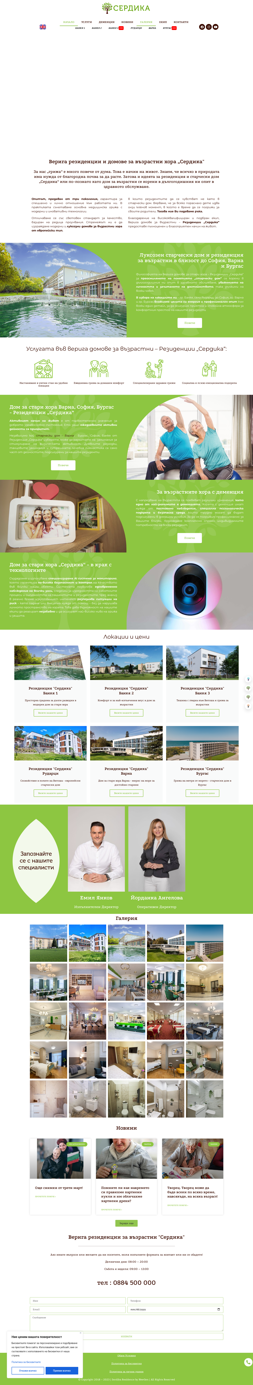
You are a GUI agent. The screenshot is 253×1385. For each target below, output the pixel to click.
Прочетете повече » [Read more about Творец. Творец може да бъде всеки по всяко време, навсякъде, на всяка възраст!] (177, 1205)
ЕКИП (163, 22)
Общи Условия (126, 1355)
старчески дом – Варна (55, 435)
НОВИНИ (127, 22)
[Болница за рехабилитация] (248, 679)
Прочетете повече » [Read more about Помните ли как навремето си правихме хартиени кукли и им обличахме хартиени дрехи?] (111, 1210)
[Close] (80, 1333)
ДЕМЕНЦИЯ (106, 22)
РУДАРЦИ (136, 28)
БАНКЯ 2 (97, 28)
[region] (45, 1354)
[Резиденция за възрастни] (248, 688)
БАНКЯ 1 (80, 28)
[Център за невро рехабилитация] (248, 706)
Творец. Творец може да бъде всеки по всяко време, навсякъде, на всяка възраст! (192, 1192)
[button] (126, 1223)
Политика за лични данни (126, 1371)
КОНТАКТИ (181, 22)
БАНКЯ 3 (116, 28)
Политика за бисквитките (26, 1362)
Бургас (170, 28)
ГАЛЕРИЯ (146, 22)
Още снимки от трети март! (59, 1188)
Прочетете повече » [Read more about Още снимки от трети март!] (45, 1196)
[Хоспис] (248, 697)
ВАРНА (152, 28)
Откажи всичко (28, 1370)
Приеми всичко (62, 1370)
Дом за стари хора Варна (41, 407)
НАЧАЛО (68, 22)
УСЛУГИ (86, 22)
